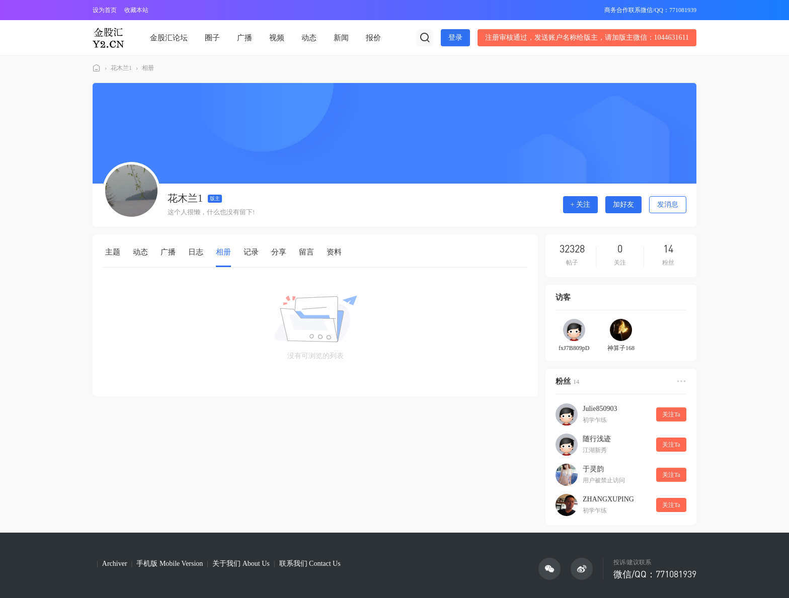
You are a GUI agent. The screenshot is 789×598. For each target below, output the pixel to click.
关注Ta (671, 414)
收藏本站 (136, 10)
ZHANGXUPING (608, 499)
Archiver (114, 563)
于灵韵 (593, 469)
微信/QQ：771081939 (654, 573)
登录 (455, 37)
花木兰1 (121, 67)
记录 (251, 252)
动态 (309, 38)
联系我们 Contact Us (310, 563)
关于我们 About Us (241, 563)
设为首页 (105, 10)
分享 (278, 252)
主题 (112, 252)
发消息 (667, 204)
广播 (244, 38)
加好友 (623, 204)
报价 (373, 38)
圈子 (212, 38)
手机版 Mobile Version (169, 563)
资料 (334, 252)
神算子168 (621, 348)
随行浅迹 (597, 439)
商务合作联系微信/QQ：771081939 (650, 10)
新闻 (341, 38)
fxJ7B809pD (574, 348)
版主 (215, 198)
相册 (148, 67)
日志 (195, 252)
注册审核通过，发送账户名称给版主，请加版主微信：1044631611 (587, 37)
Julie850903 (600, 408)
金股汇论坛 (169, 38)
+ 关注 (580, 204)
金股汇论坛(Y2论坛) (97, 68)
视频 (276, 38)
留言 (306, 252)
